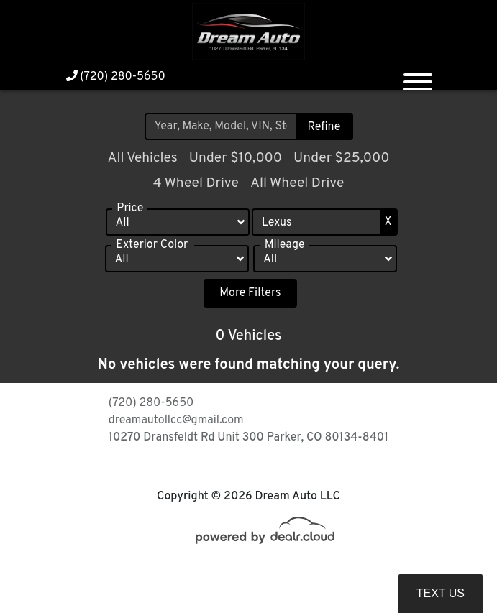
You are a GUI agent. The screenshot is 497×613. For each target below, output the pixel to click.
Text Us (440, 593)
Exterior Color (152, 250)
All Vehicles (142, 158)
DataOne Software (298, 571)
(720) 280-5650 (115, 77)
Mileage (285, 250)
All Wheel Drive (297, 183)
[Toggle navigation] (418, 76)
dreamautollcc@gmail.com (176, 420)
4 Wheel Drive (196, 183)
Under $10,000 (235, 158)
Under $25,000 (341, 158)
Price (130, 213)
